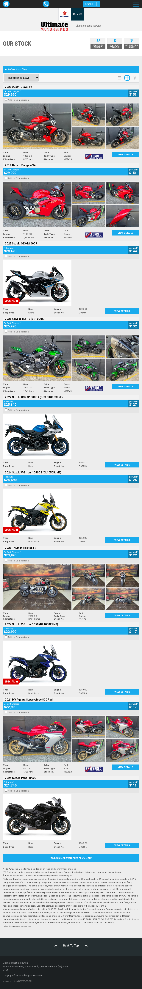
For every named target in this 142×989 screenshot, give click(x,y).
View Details (125, 154)
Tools (92, 4)
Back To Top (71, 945)
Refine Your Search (17, 69)
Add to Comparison (18, 100)
